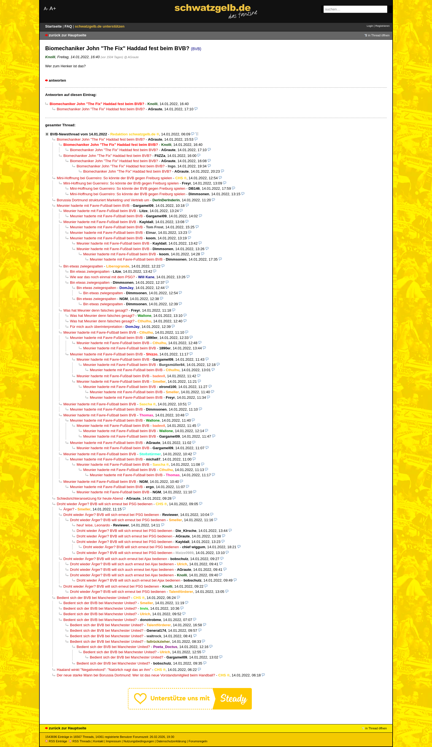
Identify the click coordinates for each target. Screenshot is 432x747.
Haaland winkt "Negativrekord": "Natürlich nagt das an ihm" (104, 670)
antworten (57, 80)
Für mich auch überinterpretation (96, 327)
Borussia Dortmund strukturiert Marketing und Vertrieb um (103, 200)
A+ (52, 8)
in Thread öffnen (379, 35)
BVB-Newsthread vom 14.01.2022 (78, 134)
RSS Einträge (56, 741)
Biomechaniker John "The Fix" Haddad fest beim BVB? (101, 109)
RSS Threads (80, 741)
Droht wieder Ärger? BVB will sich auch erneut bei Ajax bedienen (115, 559)
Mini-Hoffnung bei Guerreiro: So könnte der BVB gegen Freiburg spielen (114, 178)
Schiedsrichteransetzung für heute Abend (90, 498)
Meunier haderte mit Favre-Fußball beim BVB (93, 206)
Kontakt (98, 741)
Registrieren (382, 25)
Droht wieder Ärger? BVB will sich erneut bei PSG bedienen (104, 504)
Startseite (54, 26)
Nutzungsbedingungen (138, 741)
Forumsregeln (197, 741)
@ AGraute (131, 57)
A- (46, 8)
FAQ (68, 26)
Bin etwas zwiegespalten (83, 266)
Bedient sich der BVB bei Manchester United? (93, 598)
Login (370, 25)
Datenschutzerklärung (171, 741)
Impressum (113, 741)
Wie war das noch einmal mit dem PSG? (102, 277)
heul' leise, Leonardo (93, 525)
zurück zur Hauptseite (67, 35)
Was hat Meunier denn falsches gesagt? (95, 310)
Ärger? (68, 509)
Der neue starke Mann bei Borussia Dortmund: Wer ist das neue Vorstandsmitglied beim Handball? (136, 675)
